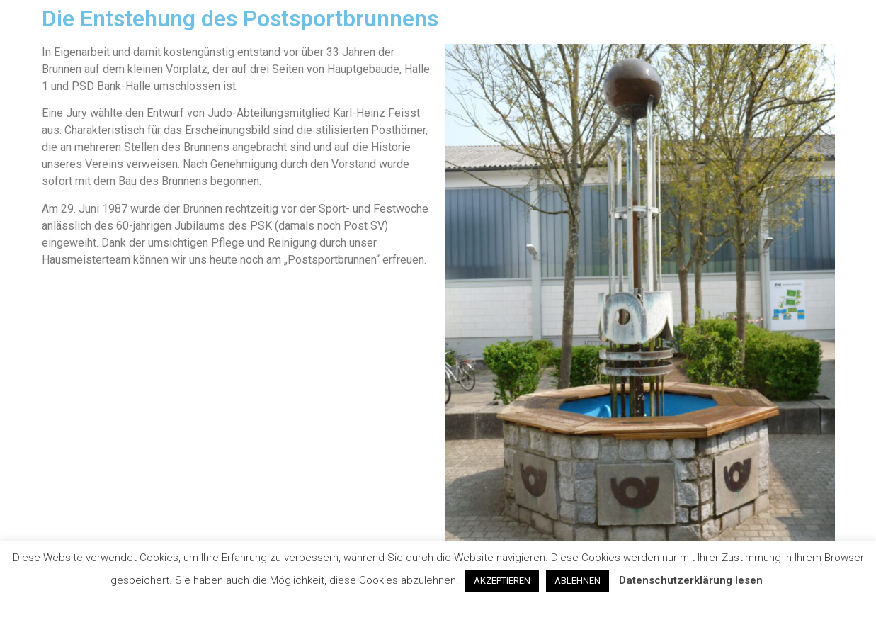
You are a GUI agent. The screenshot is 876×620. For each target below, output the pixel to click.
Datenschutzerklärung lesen (691, 580)
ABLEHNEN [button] (577, 580)
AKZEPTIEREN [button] (502, 580)
